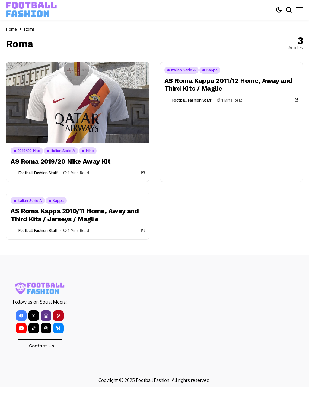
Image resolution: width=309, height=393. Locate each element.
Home (11, 29)
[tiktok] (33, 328)
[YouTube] (21, 328)
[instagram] (46, 315)
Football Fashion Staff (37, 173)
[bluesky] (58, 328)
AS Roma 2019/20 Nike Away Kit (61, 161)
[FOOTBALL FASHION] (31, 9)
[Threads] (46, 328)
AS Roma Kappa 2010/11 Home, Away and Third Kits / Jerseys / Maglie (75, 214)
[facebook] (21, 315)
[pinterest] (58, 315)
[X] (33, 315)
